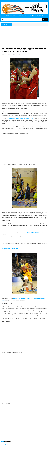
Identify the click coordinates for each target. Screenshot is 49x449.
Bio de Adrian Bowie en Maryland (10, 248)
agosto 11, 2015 (24, 236)
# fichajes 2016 (8, 441)
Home (3, 45)
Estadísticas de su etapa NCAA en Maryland (12, 249)
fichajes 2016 (8, 45)
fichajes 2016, (17, 54)
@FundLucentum (30, 232)
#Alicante (36, 232)
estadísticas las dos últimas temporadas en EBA (21, 118)
